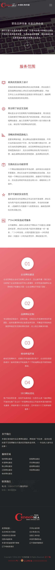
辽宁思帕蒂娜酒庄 (36, 543)
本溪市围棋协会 (35, 539)
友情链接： (7, 528)
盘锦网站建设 (34, 466)
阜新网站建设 (34, 470)
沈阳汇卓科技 (34, 535)
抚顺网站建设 (34, 459)
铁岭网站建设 (7, 473)
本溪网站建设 (7, 462)
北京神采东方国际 (9, 532)
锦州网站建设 (7, 459)
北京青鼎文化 (34, 532)
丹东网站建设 (34, 462)
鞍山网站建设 (7, 466)
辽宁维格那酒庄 (8, 546)
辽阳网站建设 (7, 470)
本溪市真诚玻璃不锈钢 (10, 543)
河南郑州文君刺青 (9, 535)
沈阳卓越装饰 (7, 539)
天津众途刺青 (34, 528)
